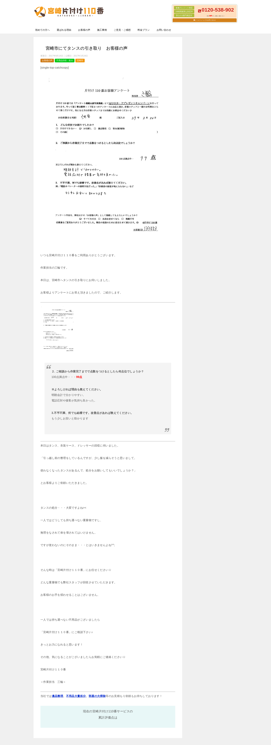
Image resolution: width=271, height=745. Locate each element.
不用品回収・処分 (64, 60)
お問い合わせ (164, 30)
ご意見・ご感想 (122, 30)
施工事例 (102, 30)
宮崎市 (80, 60)
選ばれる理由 (64, 30)
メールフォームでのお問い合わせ (205, 20)
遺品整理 (57, 696)
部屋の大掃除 (97, 696)
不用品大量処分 (76, 696)
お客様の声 (84, 30)
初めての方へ (42, 30)
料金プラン (144, 30)
